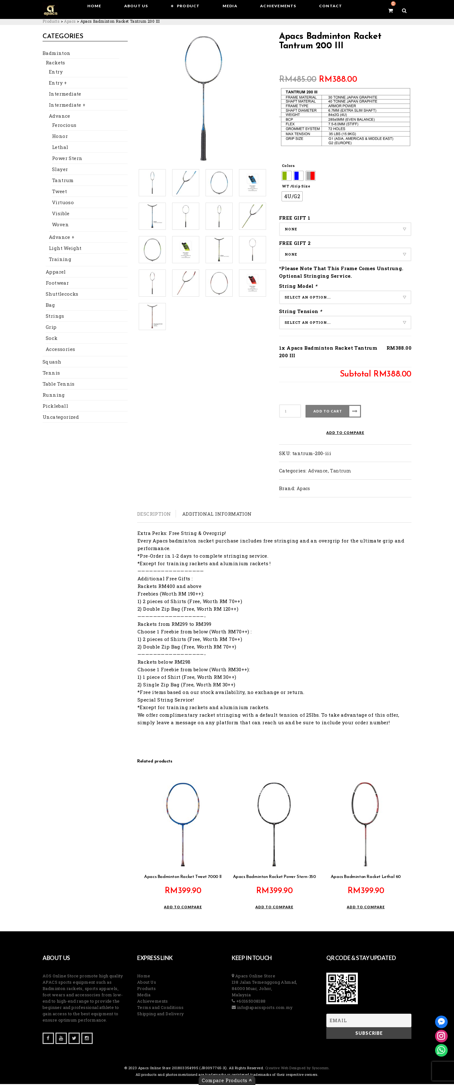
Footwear (57, 284)
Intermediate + (67, 106)
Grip (51, 328)
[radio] (286, 176)
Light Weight (65, 249)
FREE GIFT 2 (295, 243)
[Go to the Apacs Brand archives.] (70, 21)
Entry (56, 73)
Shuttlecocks (62, 295)
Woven (60, 226)
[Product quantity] (290, 411)
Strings (55, 317)
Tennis (51, 374)
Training (60, 261)
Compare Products (227, 1080)
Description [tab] (154, 514)
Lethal (60, 148)
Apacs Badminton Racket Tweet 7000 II (183, 877)
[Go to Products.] (51, 21)
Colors (288, 165)
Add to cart (327, 411)
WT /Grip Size (296, 186)
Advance (59, 117)
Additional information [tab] (217, 514)
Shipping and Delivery (160, 1014)
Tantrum (63, 182)
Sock (52, 339)
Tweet (59, 193)
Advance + (62, 238)
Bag (50, 306)
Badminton (57, 54)
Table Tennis (59, 385)
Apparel (56, 273)
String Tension (301, 311)
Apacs (303, 488)
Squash (52, 363)
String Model (299, 286)
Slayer (60, 171)
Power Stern (67, 160)
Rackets (55, 64)
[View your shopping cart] (390, 10)
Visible (61, 215)
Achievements (152, 1002)
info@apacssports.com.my (264, 1008)
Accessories (60, 350)
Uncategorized (61, 418)
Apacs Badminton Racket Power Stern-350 (274, 877)
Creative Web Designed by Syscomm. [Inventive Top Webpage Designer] (297, 1068)
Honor (60, 137)
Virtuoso (63, 204)
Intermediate (65, 95)
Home (143, 977)
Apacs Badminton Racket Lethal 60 (366, 877)
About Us (146, 983)
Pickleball (55, 407)
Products (146, 989)
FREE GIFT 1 (294, 218)
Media (143, 996)
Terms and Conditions (160, 1008)
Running (54, 396)
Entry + (58, 84)
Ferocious (64, 126)
